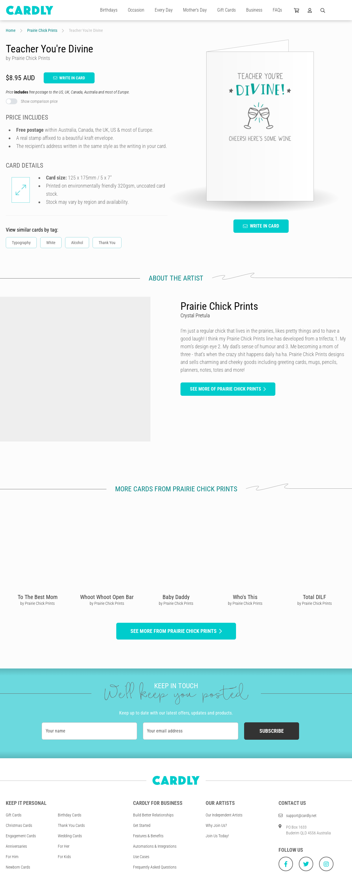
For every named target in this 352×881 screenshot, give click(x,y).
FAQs (277, 10)
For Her (63, 846)
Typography (21, 242)
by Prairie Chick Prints (37, 603)
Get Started (141, 825)
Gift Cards (226, 10)
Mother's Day (195, 10)
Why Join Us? (216, 825)
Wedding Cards (70, 836)
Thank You (107, 242)
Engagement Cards (21, 836)
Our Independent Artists (224, 815)
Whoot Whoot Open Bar (107, 597)
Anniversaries (16, 846)
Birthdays (108, 10)
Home (11, 30)
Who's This (245, 597)
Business (254, 10)
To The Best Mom (38, 597)
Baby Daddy (176, 597)
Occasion (136, 10)
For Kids (64, 856)
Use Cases (141, 856)
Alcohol (77, 242)
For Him (12, 856)
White (51, 242)
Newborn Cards (18, 867)
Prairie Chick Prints (42, 30)
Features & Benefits (148, 836)
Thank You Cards (71, 825)
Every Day (164, 10)
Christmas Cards (19, 825)
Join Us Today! (217, 836)
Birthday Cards (69, 815)
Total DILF (314, 597)
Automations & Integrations (154, 846)
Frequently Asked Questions (154, 867)
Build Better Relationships (153, 815)
